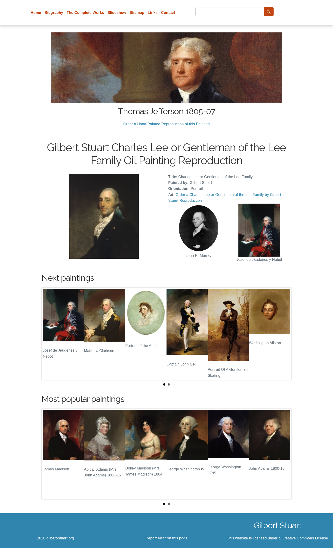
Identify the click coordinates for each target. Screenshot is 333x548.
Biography (54, 13)
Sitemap (137, 13)
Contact (168, 13)
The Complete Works (85, 13)
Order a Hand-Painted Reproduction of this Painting (166, 124)
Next (284, 333)
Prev (48, 333)
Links (153, 13)
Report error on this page (166, 538)
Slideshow (117, 13)
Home (36, 13)
